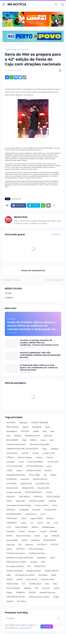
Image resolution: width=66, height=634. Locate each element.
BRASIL (33, 440)
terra (47, 584)
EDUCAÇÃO (11, 484)
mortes (22, 531)
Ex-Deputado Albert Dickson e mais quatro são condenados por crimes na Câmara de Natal (38, 367)
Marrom (35, 527)
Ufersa (9, 592)
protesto (33, 562)
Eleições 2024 (12, 488)
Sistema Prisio (12, 584)
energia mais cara (13, 492)
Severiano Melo (47, 579)
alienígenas (37, 427)
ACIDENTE (11, 423)
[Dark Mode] (57, 4)
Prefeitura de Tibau (37, 553)
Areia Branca (11, 431)
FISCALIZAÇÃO (53, 497)
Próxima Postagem (53, 280)
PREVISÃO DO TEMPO (16, 562)
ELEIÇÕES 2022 (42, 484)
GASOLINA (20, 501)
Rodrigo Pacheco (33, 571)
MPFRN (53, 531)
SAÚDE (9, 579)
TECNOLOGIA (35, 584)
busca (43, 440)
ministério (10, 531)
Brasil (24, 440)
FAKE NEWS (24, 497)
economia (25, 479)
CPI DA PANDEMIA (34, 466)
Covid (21, 462)
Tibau (55, 584)
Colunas (49, 457)
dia (45, 475)
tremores (46, 588)
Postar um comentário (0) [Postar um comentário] (33, 270)
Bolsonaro (48, 436)
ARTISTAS (25, 431)
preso (52, 558)
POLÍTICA (20, 549)
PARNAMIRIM (49, 540)
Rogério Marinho (52, 571)
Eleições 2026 (28, 488)
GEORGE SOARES (37, 501)
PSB (43, 562)
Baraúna (17, 436)
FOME (9, 501)
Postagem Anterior (12, 280)
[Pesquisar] (62, 4)
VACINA (32, 592)
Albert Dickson (12, 427)
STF (23, 584)
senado (20, 579)
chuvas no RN (49, 453)
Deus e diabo (34, 475)
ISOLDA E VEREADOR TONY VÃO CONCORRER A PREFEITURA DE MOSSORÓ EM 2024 (40, 355)
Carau (44, 449)
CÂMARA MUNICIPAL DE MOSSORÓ (22, 449)
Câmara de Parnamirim (16, 444)
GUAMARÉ (23, 510)
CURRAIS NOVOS (33, 470)
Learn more (24, 628)
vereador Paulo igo (47, 592)
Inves (42, 514)
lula (48, 523)
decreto (48, 470)
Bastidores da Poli (32, 436)
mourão (43, 531)
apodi (47, 427)
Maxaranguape (48, 527)
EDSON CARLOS (40, 479)
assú (52, 431)
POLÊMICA (42, 544)
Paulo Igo (10, 544)
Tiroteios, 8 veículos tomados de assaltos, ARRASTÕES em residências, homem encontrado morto (39, 342)
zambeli (9, 601)
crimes (19, 470)
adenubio (23, 423)
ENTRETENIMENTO (33, 492)
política (9, 549)
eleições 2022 (26, 484)
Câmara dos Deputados (39, 444)
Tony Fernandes (13, 588)
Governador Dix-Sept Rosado (18, 505)
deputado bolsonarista (15, 475)
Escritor (49, 492)
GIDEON (52, 501)
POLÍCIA (54, 544)
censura (35, 453)
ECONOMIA (11, 479)
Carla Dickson (12, 453)
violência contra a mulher (39, 597)
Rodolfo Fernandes (14, 571)
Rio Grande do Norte (15, 566)
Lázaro (23, 523)
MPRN (9, 536)
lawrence (50, 518)
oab (46, 536)
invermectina (31, 514)
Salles (8, 575)
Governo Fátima (41, 505)
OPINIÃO (55, 536)
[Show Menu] (3, 4)
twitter (56, 588)
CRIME (9, 470)
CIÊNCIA (10, 457)
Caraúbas (54, 449)
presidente (41, 558)
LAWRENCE (11, 523)
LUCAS (40, 523)
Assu (45, 431)
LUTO (8, 527)
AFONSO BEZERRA (39, 423)
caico (52, 440)
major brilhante (21, 527)
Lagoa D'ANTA (36, 518)
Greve (54, 505)
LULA (55, 523)
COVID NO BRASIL (35, 462)
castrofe (25, 453)
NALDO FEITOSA (23, 536)
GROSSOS (10, 510)
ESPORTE (10, 497)
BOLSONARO (12, 440)
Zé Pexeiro (21, 601)
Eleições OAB (43, 488)
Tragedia (27, 588)
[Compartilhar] (59, 70)
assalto (36, 431)
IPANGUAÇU (11, 518)
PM (19, 544)
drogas (53, 475)
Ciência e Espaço (25, 457)
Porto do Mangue (36, 549)
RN (29, 566)
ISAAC (23, 518)
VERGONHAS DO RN (15, 597)
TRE (36, 588)
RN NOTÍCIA (16, 4)
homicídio (36, 510)
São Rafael (42, 575)
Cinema (39, 457)
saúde (53, 575)
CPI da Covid (53, 462)
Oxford (24, 540)
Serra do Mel (22, 49)
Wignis (56, 597)
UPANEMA (20, 592)
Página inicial (10, 49)
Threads (8, 293)
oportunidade (12, 540)
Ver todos (55, 234)
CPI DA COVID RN (14, 466)
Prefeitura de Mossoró (15, 553)
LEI (31, 523)
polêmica (29, 544)
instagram (9, 297)
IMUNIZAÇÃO (50, 510)
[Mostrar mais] (54, 205)
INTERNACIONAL (14, 514)
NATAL (38, 536)
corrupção (10, 462)
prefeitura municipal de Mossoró (19, 558)
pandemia (35, 540)
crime (49, 466)
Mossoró (32, 531)
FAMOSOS (38, 497)
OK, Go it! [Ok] (47, 626)
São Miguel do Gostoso (25, 575)
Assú (8, 436)
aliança (25, 427)
